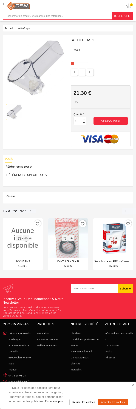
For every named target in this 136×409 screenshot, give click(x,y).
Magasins (76, 369)
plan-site (76, 363)
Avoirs (108, 351)
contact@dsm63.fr (19, 381)
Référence (12, 166)
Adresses (110, 357)
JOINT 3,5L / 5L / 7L (68, 261)
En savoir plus (54, 401)
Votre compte (118, 324)
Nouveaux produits (47, 339)
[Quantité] (77, 121)
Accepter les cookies (113, 402)
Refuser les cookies (83, 402)
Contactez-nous (80, 357)
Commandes (112, 345)
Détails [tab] (9, 158)
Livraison (76, 333)
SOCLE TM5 (22, 261)
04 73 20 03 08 (17, 375)
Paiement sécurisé (81, 351)
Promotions (43, 333)
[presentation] (102, 305)
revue (75, 49)
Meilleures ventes (47, 345)
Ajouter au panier (110, 120)
